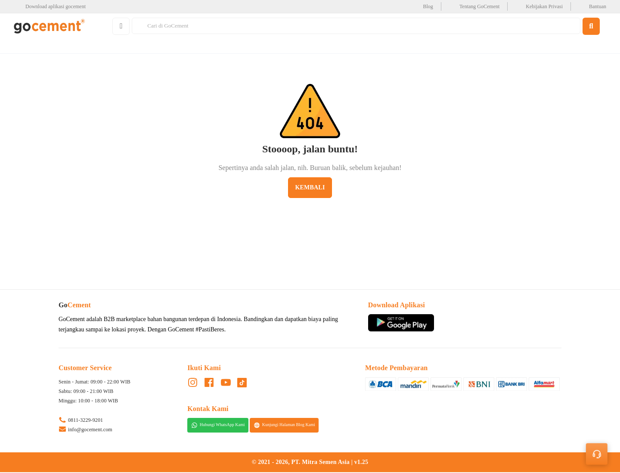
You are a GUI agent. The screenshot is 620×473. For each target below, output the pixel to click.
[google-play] (52, 6)
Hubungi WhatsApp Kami (218, 425)
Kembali (310, 188)
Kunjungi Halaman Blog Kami (284, 425)
